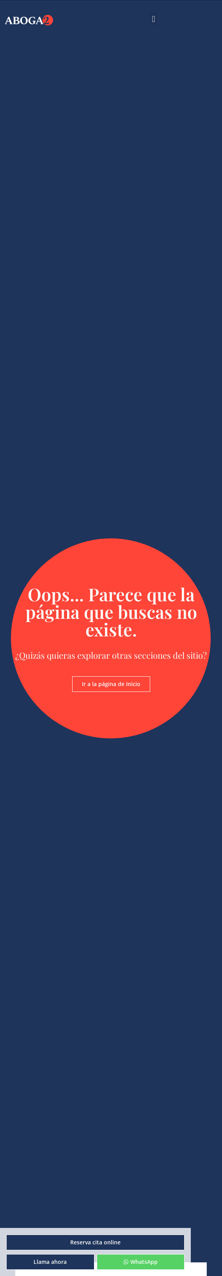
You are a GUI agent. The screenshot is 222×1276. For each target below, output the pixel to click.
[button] (153, 19)
